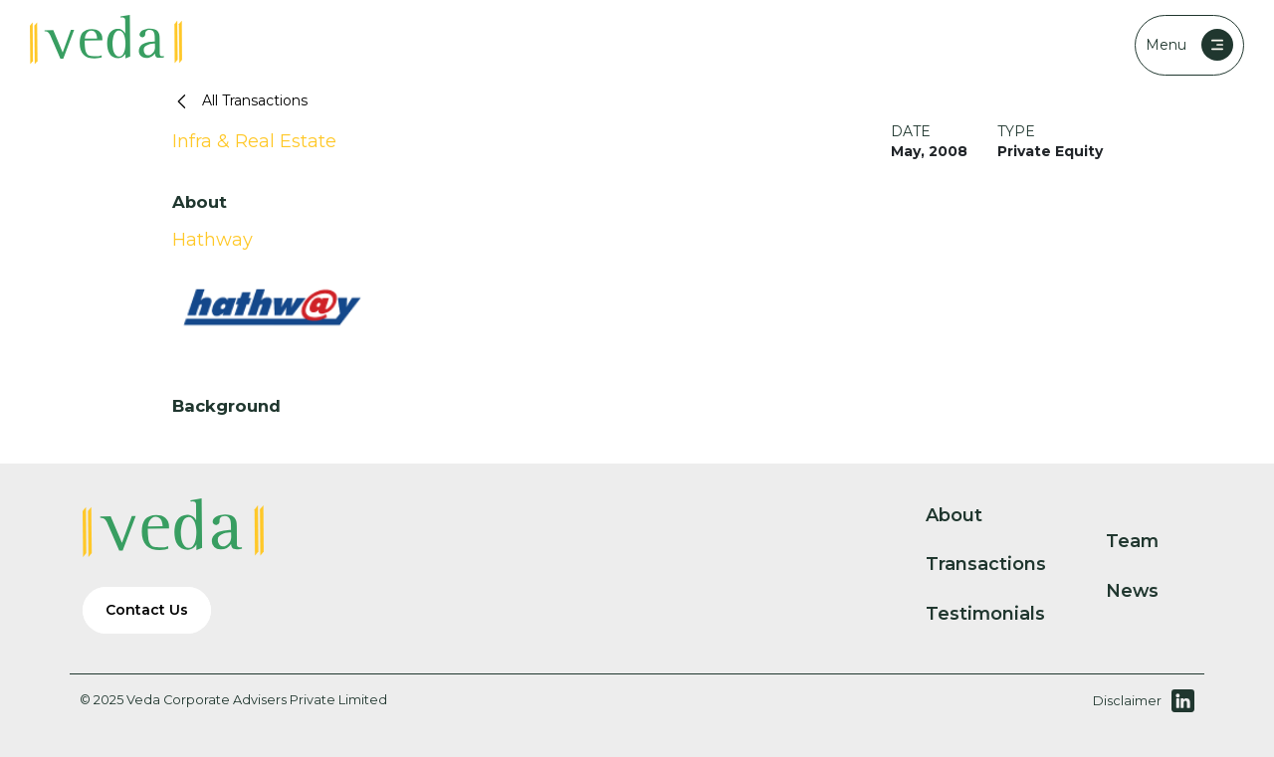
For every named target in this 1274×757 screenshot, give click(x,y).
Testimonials (1002, 614)
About (970, 515)
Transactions (1002, 564)
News (1148, 591)
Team (1148, 541)
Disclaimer (1127, 700)
